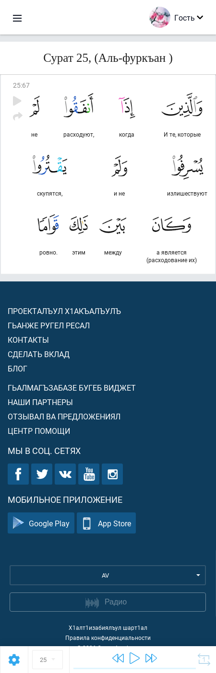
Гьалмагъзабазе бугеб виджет (72, 388)
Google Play (41, 523)
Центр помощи (39, 431)
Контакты (28, 340)
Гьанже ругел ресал (49, 325)
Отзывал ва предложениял (64, 416)
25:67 (21, 85)
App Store (106, 523)
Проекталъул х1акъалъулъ (64, 311)
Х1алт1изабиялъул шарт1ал (108, 627)
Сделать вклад (39, 354)
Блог (17, 368)
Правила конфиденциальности (108, 637)
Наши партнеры (40, 402)
